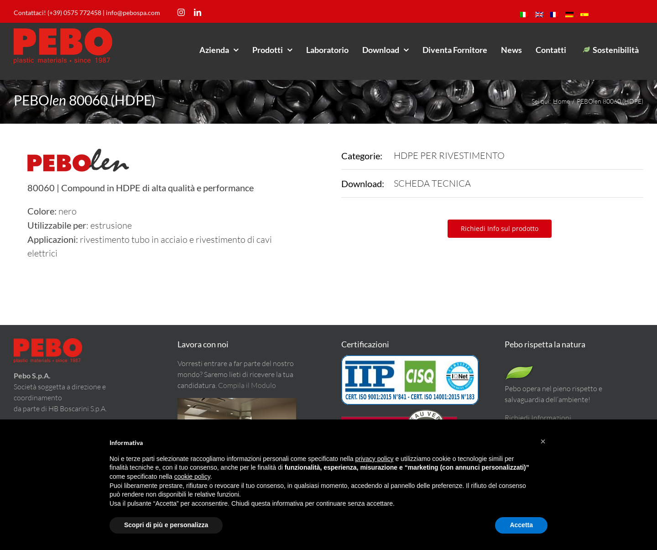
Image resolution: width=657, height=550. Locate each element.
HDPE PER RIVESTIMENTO (449, 155)
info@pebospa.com (133, 12)
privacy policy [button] (374, 458)
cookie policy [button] (192, 476)
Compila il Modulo (247, 385)
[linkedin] (197, 12)
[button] (543, 441)
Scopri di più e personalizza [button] (166, 525)
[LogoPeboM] (63, 31)
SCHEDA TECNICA (432, 183)
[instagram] (181, 12)
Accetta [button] (521, 525)
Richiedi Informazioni (538, 417)
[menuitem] (524, 14)
